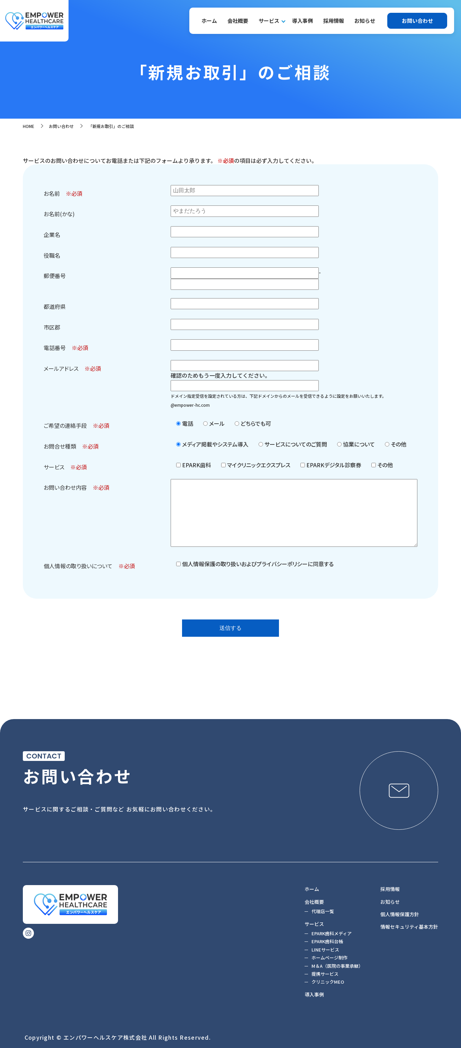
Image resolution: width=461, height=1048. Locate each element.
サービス (269, 20)
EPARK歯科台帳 (327, 941)
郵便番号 (55, 276)
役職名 (52, 255)
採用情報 (333, 20)
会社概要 (237, 20)
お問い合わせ (417, 20)
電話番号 (55, 347)
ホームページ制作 (329, 957)
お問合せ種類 (60, 446)
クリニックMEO (327, 982)
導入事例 (302, 20)
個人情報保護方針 (399, 914)
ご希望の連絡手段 (65, 425)
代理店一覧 (322, 911)
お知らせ (364, 20)
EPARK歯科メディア (331, 933)
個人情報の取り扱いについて (78, 566)
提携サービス (324, 974)
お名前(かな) (59, 214)
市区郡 (52, 327)
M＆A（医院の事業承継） (337, 966)
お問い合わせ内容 (65, 487)
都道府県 (55, 306)
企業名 (52, 234)
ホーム (209, 20)
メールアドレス (61, 368)
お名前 (52, 193)
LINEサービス (325, 949)
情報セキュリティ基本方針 (409, 926)
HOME (28, 126)
